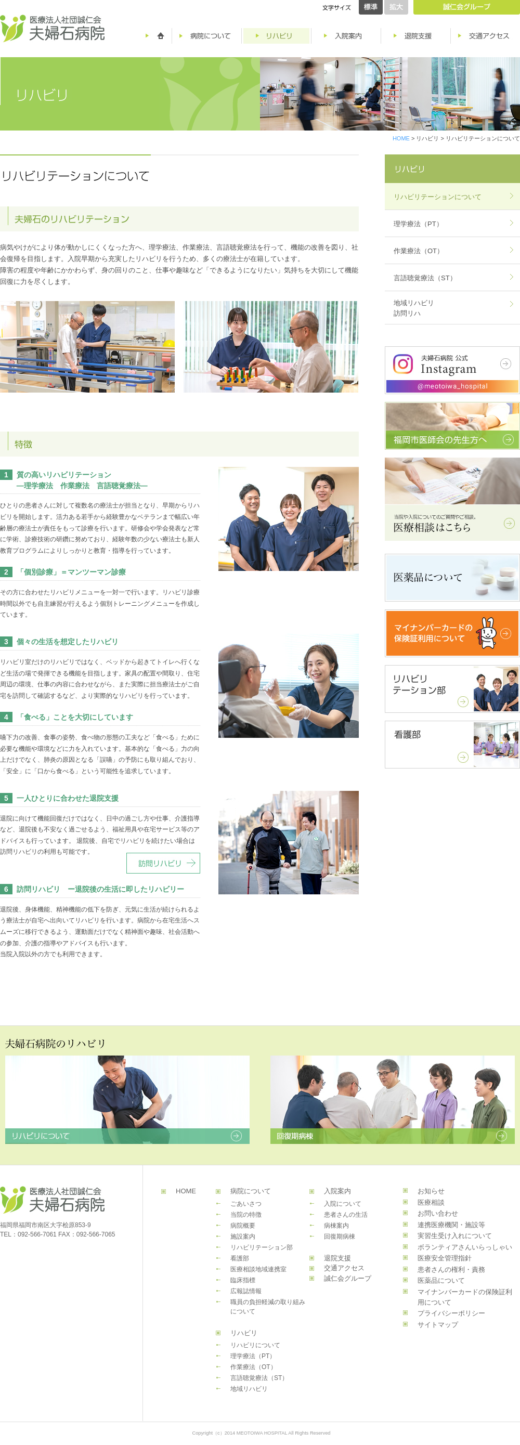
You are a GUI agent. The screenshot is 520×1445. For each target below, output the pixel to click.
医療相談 (431, 1202)
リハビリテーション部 (261, 1247)
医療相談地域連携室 (258, 1269)
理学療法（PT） (418, 224)
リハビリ (243, 1333)
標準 (371, 7)
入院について (342, 1203)
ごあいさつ (246, 1203)
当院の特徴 (246, 1214)
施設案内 (242, 1236)
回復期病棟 (339, 1236)
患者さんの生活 (346, 1214)
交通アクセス (344, 1268)
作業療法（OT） (419, 251)
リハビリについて (255, 1345)
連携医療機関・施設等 (451, 1225)
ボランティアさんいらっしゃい (465, 1247)
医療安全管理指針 (445, 1258)
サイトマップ (438, 1325)
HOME (401, 138)
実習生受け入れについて (455, 1236)
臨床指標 (242, 1280)
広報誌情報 (246, 1291)
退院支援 (337, 1258)
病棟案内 (336, 1225)
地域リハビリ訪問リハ (414, 308)
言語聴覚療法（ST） (425, 278)
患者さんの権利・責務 (451, 1269)
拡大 (396, 7)
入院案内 (337, 1191)
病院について (250, 1191)
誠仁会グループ (347, 1278)
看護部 (239, 1258)
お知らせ (431, 1191)
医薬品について (441, 1280)
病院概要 (242, 1225)
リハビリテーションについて (438, 197)
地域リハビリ (249, 1388)
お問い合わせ (438, 1213)
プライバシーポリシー (451, 1313)
